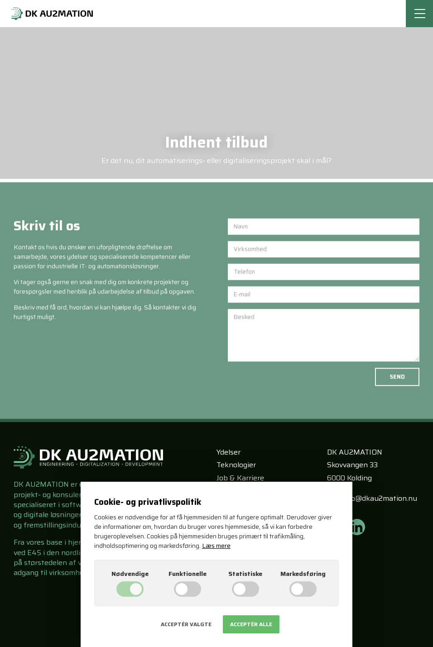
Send (397, 382)
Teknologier (236, 464)
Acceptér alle (251, 624)
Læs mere (216, 546)
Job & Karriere (240, 478)
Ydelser (228, 452)
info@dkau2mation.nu (379, 498)
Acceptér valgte (186, 624)
